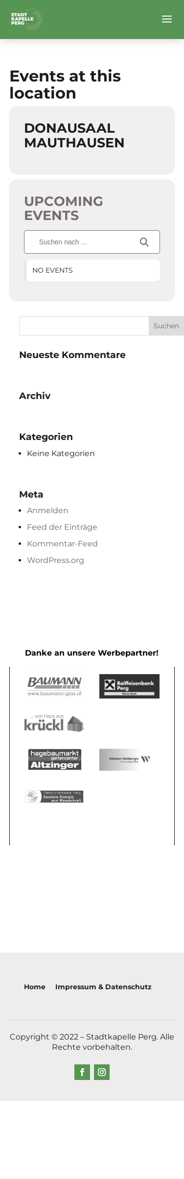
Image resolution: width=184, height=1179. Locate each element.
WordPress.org (55, 560)
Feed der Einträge (62, 527)
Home (35, 986)
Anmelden (48, 510)
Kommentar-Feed (62, 543)
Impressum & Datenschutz (103, 986)
